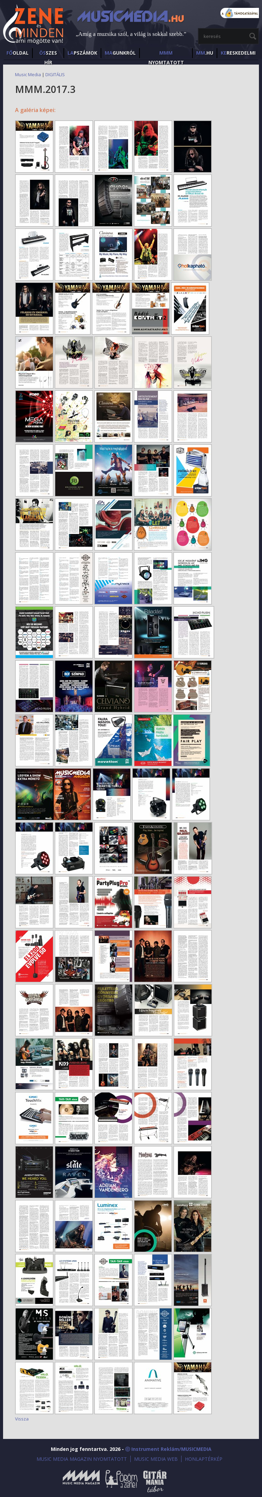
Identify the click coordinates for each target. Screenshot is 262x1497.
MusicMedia (33, 25)
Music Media (28, 74)
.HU (204, 53)
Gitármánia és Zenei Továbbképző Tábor (154, 1481)
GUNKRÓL (120, 53)
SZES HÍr (48, 54)
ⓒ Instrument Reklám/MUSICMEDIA (168, 1449)
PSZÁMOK (82, 53)
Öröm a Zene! (121, 1481)
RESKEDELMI (238, 53)
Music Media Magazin (81, 1481)
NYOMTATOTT (166, 54)
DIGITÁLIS (55, 74)
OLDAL (17, 53)
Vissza (22, 1419)
